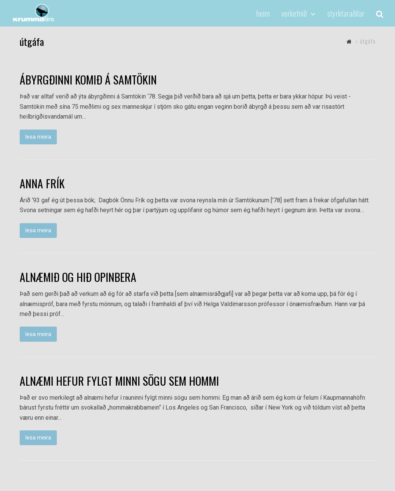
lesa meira (38, 136)
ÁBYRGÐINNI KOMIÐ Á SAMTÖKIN (88, 79)
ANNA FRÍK (42, 183)
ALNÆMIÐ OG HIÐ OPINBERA (78, 277)
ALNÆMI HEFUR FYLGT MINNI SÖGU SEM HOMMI (119, 380)
